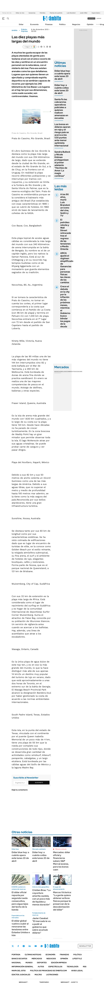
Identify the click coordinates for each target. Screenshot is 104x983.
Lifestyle (77, 958)
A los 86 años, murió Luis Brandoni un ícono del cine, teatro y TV (65, 205)
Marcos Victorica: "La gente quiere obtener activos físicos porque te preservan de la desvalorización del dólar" (62, 901)
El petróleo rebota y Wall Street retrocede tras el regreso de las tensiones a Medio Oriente (65, 234)
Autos (41, 966)
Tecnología (72, 966)
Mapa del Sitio (19, 970)
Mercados (37, 958)
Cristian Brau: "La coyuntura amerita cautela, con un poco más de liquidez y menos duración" (41, 897)
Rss (84, 966)
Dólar (21, 24)
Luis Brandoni (71, 13)
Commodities (71, 371)
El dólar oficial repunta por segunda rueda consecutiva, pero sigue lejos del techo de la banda (20, 901)
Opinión (90, 24)
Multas (38, 974)
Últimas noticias (33, 954)
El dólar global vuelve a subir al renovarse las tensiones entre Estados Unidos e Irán (21, 928)
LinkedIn (30, 946)
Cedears (79, 371)
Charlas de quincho (56, 13)
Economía (34, 24)
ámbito (14, 30)
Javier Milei (83, 13)
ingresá (98, 18)
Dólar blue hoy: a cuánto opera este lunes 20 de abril (62, 74)
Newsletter (99, 24)
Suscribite (39, 782)
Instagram (24, 946)
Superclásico (96, 13)
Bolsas (63, 371)
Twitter (13, 946)
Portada (16, 954)
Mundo (29, 962)
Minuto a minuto (60, 849)
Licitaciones (52, 974)
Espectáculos (55, 966)
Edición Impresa (59, 962)
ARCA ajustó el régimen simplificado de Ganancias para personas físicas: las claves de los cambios (66, 268)
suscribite (91, 18)
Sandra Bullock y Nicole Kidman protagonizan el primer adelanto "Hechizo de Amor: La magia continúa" (62, 163)
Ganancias (32, 13)
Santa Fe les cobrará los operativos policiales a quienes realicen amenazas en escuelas (61, 108)
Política (62, 24)
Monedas (57, 371)
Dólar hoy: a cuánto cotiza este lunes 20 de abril (61, 89)
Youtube (36, 946)
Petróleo (42, 13)
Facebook (18, 946)
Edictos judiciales (21, 974)
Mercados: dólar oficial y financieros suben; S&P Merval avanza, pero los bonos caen (61, 861)
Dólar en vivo (20, 13)
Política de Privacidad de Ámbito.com (48, 970)
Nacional (16, 962)
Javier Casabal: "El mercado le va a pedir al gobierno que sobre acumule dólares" (41, 925)
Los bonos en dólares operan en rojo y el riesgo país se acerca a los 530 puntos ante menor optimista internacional (62, 135)
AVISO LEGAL (77, 970)
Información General (22, 966)
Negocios (76, 24)
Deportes (42, 962)
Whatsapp (42, 946)
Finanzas (48, 24)
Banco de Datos (19, 958)
